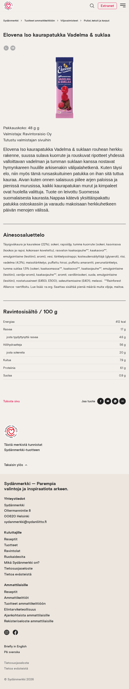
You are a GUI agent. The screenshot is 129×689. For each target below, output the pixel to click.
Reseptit (11, 539)
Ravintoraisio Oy (37, 134)
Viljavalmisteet (69, 20)
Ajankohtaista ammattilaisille (27, 615)
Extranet (107, 6)
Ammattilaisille (16, 585)
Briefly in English (15, 646)
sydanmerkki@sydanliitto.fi (25, 522)
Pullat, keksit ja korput (96, 20)
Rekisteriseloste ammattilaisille (28, 621)
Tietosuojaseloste (18, 568)
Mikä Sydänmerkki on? (22, 562)
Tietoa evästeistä (18, 574)
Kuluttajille (13, 532)
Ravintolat (12, 551)
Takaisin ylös (15, 465)
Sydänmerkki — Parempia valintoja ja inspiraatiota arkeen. (36, 486)
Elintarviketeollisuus (20, 609)
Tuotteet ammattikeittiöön (39, 20)
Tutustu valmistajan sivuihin (27, 140)
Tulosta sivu (11, 401)
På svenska (12, 652)
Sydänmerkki (11, 20)
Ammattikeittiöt (16, 598)
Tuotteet (11, 545)
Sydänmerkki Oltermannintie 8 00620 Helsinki (17, 510)
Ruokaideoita (14, 557)
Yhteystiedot (14, 499)
